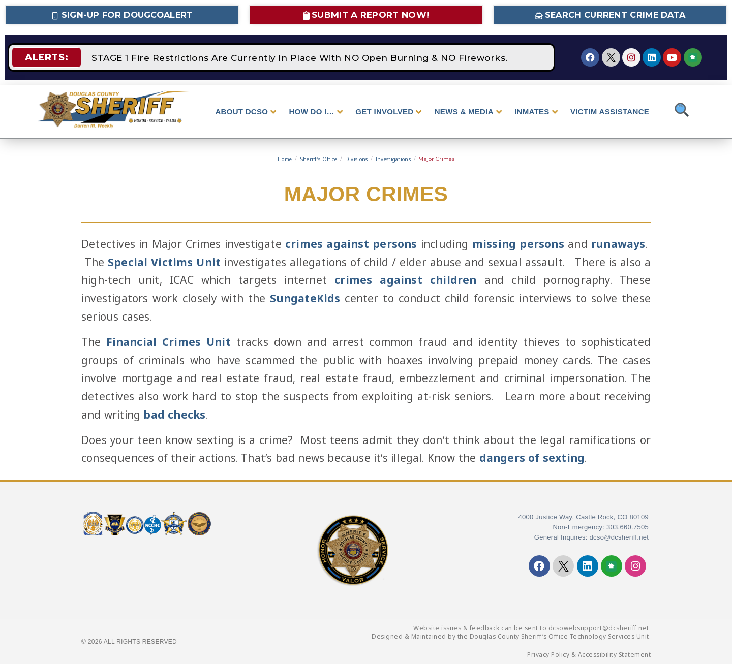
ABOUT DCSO (245, 111)
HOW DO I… (316, 111)
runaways (618, 244)
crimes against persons (351, 244)
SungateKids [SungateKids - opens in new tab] (305, 298)
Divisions (356, 159)
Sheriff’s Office (319, 159)
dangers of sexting (532, 458)
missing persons (518, 244)
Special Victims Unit (164, 262)
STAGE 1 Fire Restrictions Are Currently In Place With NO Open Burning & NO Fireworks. (300, 57)
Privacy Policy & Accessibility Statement (589, 654)
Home (285, 159)
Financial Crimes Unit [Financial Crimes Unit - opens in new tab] (168, 341)
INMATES (536, 111)
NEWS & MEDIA (468, 111)
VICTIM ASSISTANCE (609, 111)
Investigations (393, 159)
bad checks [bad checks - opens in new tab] (174, 414)
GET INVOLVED (388, 111)
